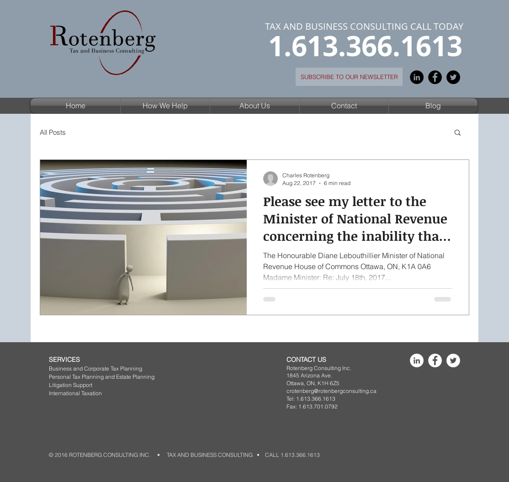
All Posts (53, 132)
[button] (165, 105)
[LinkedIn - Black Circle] (417, 77)
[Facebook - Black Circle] (435, 77)
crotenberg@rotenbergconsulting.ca (331, 390)
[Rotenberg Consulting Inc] (417, 360)
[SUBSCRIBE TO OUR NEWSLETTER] (349, 77)
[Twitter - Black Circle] (453, 77)
